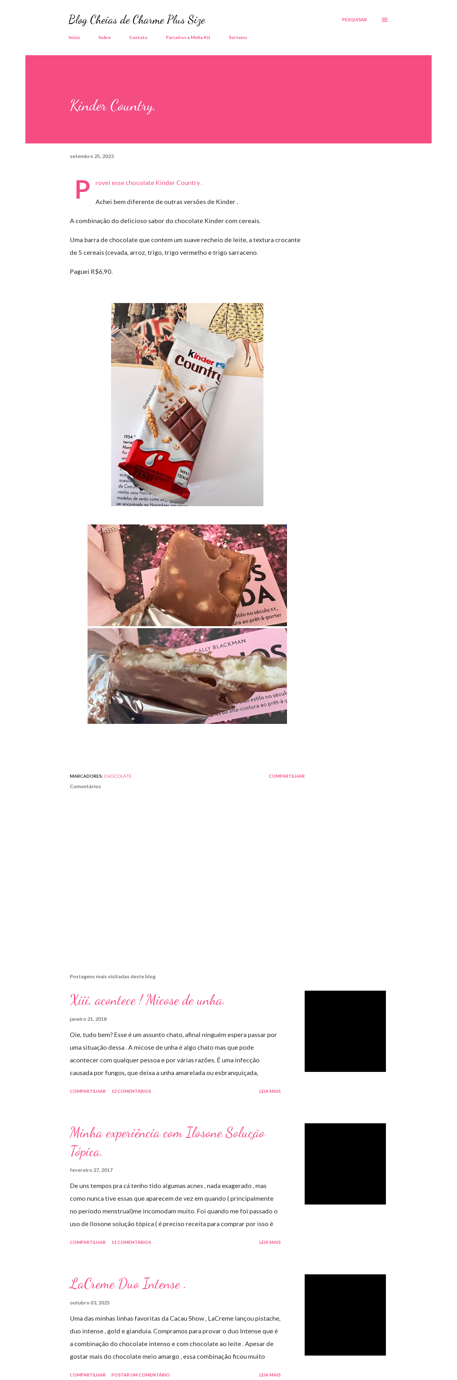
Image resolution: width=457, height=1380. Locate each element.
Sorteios (238, 37)
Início (74, 37)
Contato (138, 37)
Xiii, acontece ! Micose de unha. (148, 1000)
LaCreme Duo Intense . (128, 1283)
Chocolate (118, 776)
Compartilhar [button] (287, 776)
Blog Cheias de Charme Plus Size (137, 19)
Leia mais (270, 1091)
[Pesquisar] (354, 19)
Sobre (104, 37)
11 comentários (131, 1242)
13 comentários (131, 1091)
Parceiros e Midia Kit (188, 37)
